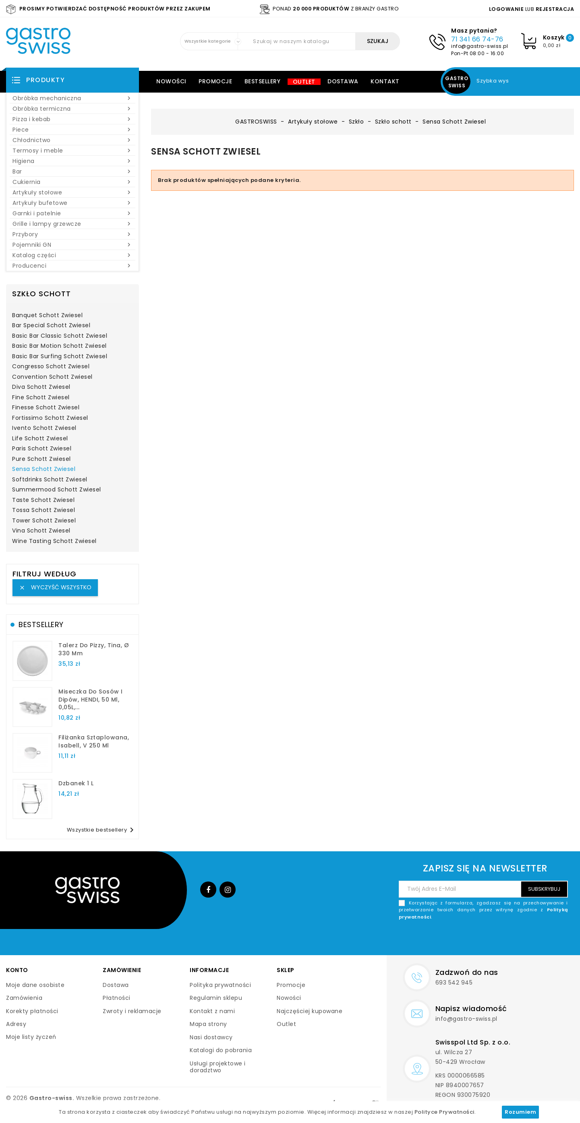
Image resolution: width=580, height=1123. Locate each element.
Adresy (16, 1024)
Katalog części (72, 255)
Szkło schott (41, 294)
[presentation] (506, 939)
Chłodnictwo (72, 140)
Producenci (72, 266)
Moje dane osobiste (35, 985)
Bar (72, 171)
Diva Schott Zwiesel (41, 387)
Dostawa (342, 81)
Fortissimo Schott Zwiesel (50, 418)
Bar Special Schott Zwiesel (51, 325)
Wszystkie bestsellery (102, 830)
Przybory (72, 234)
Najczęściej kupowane (309, 1011)
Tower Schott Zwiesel (44, 520)
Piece (72, 130)
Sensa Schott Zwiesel (43, 469)
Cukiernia (72, 182)
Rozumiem (520, 1112)
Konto (17, 970)
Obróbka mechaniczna (72, 98)
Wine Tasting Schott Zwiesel (54, 541)
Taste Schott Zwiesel (43, 500)
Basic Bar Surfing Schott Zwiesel (59, 356)
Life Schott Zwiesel (40, 438)
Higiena (72, 161)
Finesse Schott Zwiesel (45, 407)
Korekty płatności (32, 1011)
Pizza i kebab (72, 119)
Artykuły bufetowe (72, 203)
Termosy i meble (72, 151)
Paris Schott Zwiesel (41, 448)
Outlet (304, 82)
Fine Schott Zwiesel (41, 397)
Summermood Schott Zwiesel (56, 489)
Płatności (116, 998)
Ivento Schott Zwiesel (44, 428)
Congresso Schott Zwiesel (50, 366)
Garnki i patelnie (72, 213)
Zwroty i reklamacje (132, 1011)
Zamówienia (24, 998)
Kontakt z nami (212, 1011)
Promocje (215, 81)
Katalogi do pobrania (221, 1050)
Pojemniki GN (72, 245)
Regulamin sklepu (216, 998)
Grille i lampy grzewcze (72, 224)
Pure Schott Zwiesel (41, 459)
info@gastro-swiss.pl (479, 46)
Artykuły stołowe (72, 192)
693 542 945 (454, 982)
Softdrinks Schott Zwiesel (49, 479)
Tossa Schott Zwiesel (43, 510)
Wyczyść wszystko (55, 587)
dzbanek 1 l (76, 783)
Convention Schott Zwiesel (52, 377)
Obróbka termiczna (72, 109)
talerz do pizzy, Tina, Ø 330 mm (93, 649)
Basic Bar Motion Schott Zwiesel (59, 346)
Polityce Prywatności (444, 1112)
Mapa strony (208, 1024)
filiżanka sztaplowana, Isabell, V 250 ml (93, 741)
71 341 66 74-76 (477, 39)
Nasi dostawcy (211, 1037)
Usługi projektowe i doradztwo (218, 1067)
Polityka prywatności (220, 985)
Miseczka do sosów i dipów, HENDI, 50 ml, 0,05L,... (90, 699)
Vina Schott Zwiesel (41, 531)
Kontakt (385, 81)
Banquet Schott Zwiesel (47, 315)
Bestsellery (262, 81)
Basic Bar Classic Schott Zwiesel (59, 336)
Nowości (171, 81)
